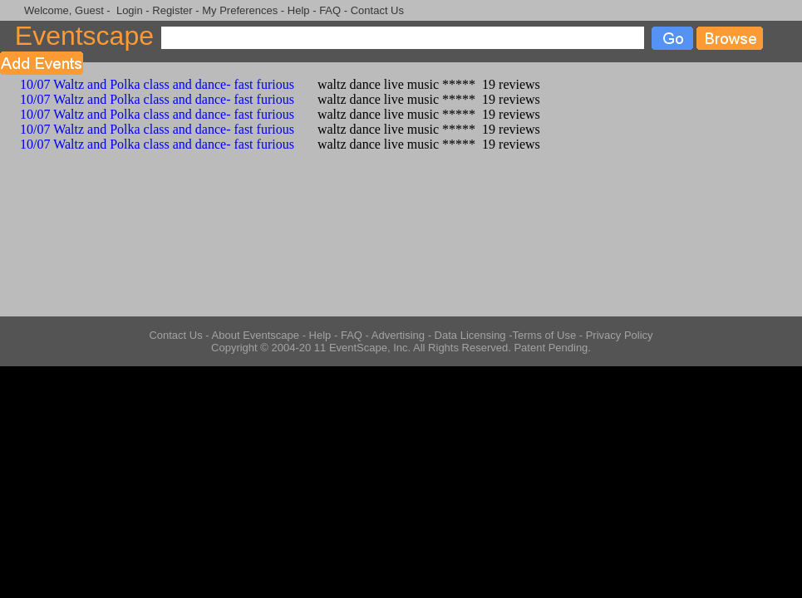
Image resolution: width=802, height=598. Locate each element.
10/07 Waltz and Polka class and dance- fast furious (147, 84)
